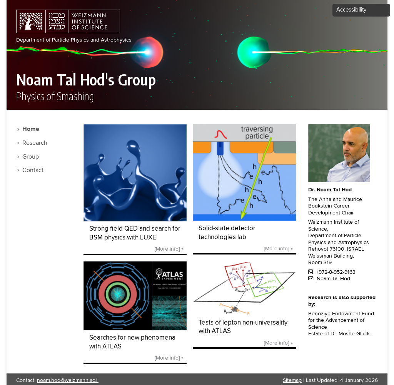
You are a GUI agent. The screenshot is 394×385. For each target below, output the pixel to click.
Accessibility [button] (351, 9)
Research (34, 143)
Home (30, 129)
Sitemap (292, 380)
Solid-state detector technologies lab (227, 232)
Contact (32, 170)
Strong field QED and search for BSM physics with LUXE (134, 233)
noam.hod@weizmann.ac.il (67, 380)
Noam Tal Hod (333, 279)
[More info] (167, 249)
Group (30, 157)
